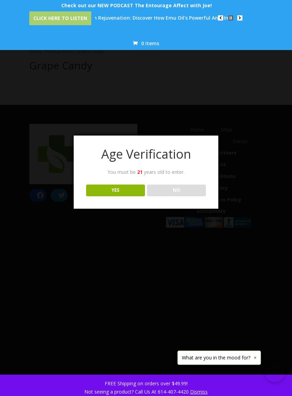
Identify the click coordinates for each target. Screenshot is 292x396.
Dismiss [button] (199, 391)
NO (176, 190)
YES (115, 190)
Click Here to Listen (60, 18)
